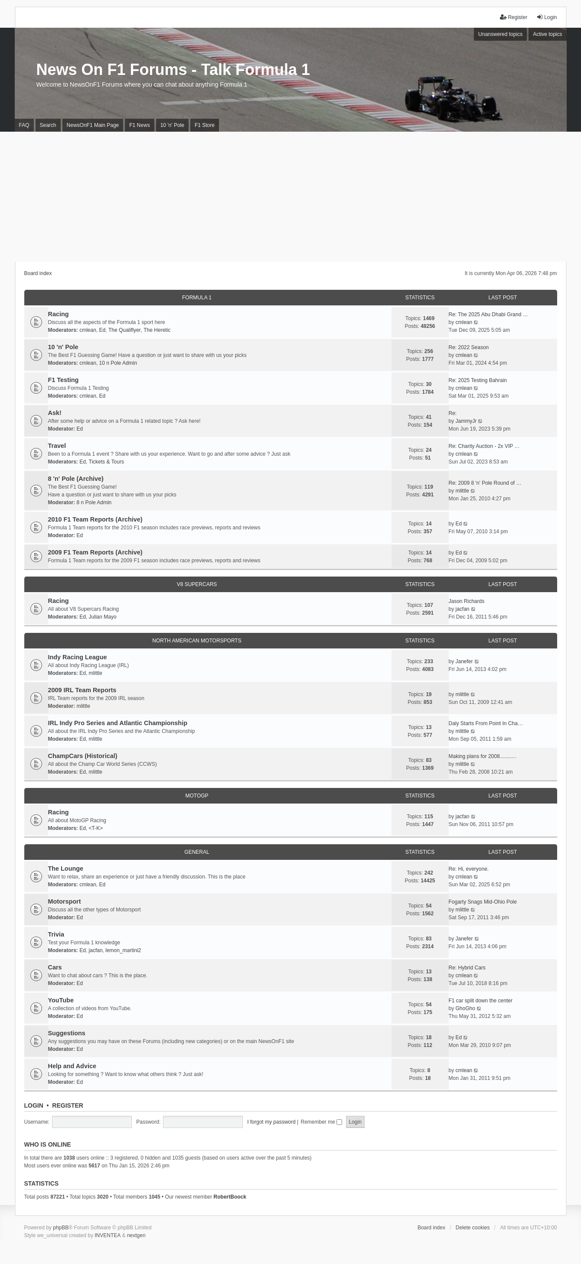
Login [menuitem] (546, 17)
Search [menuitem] (48, 125)
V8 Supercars (197, 584)
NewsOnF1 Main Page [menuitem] (93, 125)
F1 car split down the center (480, 1001)
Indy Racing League (77, 657)
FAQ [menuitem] (24, 125)
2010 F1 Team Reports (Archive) (95, 519)
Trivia (56, 934)
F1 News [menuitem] (139, 125)
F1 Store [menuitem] (205, 125)
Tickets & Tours (106, 462)
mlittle (462, 491)
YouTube (61, 1000)
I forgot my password (271, 1122)
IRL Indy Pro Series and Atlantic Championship (117, 723)
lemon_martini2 (123, 950)
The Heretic (157, 330)
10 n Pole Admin (118, 363)
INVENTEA (108, 1235)
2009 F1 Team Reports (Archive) (95, 552)
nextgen (136, 1235)
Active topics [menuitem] (547, 34)
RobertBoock (230, 1197)
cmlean (87, 330)
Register (67, 1105)
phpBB (61, 1228)
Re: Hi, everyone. (469, 869)
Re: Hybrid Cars (467, 968)
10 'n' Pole (63, 347)
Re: (453, 413)
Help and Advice (72, 1066)
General (196, 852)
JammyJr (466, 421)
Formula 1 (197, 298)
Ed (102, 330)
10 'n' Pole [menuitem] (172, 125)
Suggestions (66, 1033)
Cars (55, 967)
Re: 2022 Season (469, 347)
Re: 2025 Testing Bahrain (478, 380)
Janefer (464, 661)
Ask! (55, 412)
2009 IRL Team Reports (82, 690)
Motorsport (64, 901)
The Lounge (66, 868)
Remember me (321, 1122)
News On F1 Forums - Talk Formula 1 (173, 69)
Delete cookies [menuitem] (473, 1228)
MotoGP (196, 796)
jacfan (463, 609)
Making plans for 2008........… (483, 756)
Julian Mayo (103, 617)
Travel (57, 445)
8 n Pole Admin (94, 502)
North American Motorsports (196, 641)
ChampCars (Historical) (83, 755)
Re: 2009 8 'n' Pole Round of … (485, 483)
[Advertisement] (290, 196)
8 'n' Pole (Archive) (76, 478)
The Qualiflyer (124, 330)
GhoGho (465, 1008)
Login (33, 1105)
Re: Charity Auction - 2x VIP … (484, 446)
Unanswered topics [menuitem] (500, 34)
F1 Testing (63, 379)
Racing (58, 314)
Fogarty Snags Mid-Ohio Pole (483, 902)
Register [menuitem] (513, 17)
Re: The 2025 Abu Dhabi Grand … (488, 314)
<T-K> (96, 828)
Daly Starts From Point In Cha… (486, 723)
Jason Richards (467, 601)
